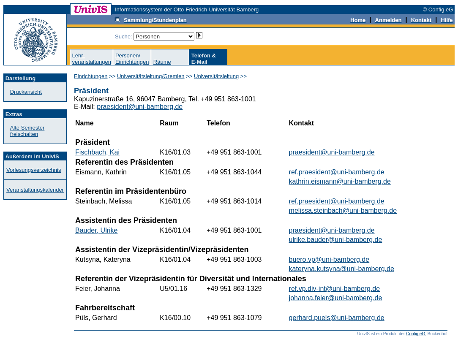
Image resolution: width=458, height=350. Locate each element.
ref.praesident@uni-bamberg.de (336, 172)
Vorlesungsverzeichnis (33, 170)
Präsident (91, 91)
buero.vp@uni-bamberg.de (329, 259)
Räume (162, 62)
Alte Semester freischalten (27, 131)
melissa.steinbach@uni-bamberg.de (343, 210)
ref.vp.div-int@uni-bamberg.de (334, 288)
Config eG (415, 333)
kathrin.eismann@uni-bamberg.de (340, 181)
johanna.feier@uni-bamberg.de (335, 297)
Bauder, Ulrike (96, 230)
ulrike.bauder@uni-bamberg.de (335, 239)
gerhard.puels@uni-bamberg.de (336, 317)
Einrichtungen (91, 76)
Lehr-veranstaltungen (91, 58)
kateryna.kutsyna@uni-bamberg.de (341, 268)
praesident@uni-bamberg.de (140, 106)
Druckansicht (26, 92)
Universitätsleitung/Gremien (151, 76)
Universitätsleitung (216, 76)
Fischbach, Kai (97, 152)
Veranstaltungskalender (35, 190)
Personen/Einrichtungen (132, 58)
